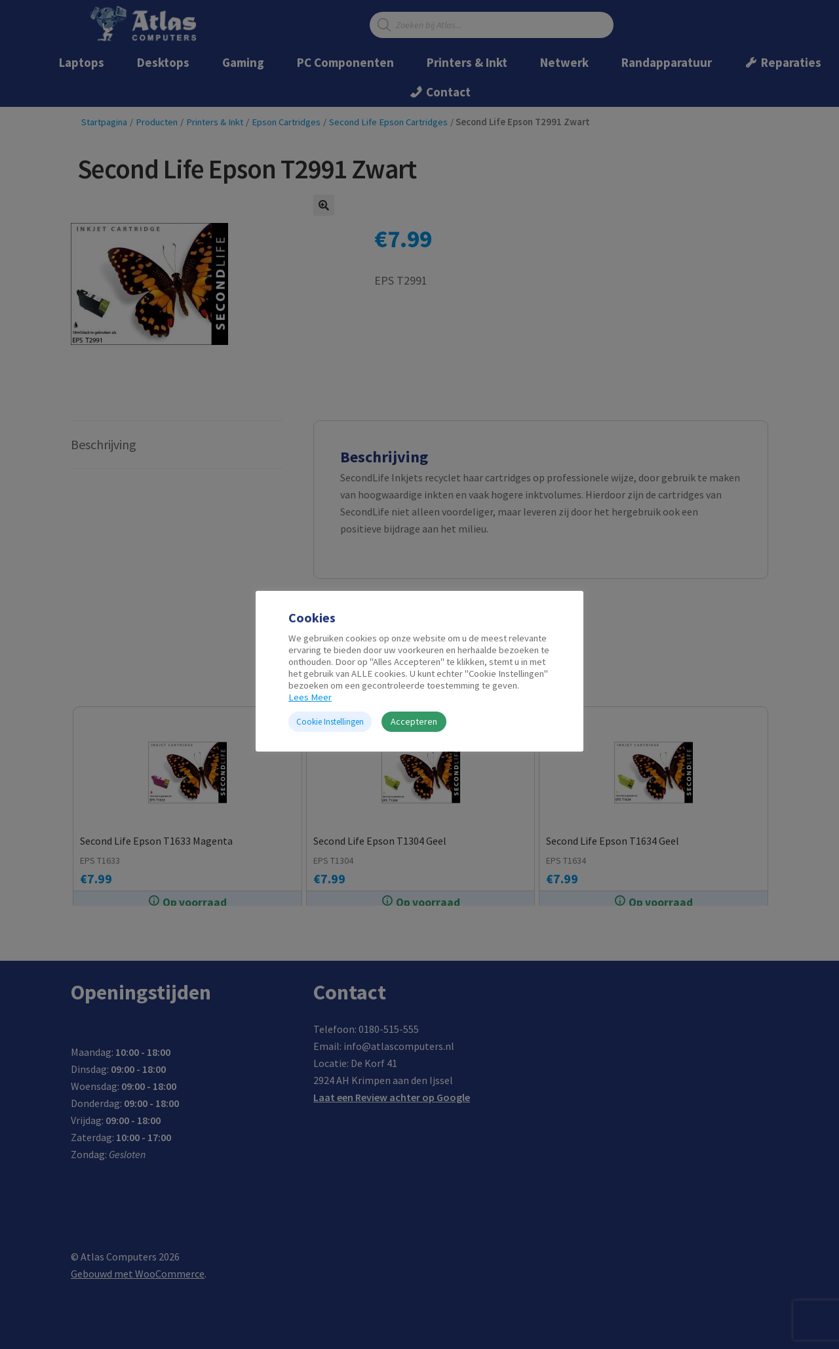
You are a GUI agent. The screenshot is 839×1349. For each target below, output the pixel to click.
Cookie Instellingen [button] (330, 721)
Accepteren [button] (414, 721)
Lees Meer (310, 697)
